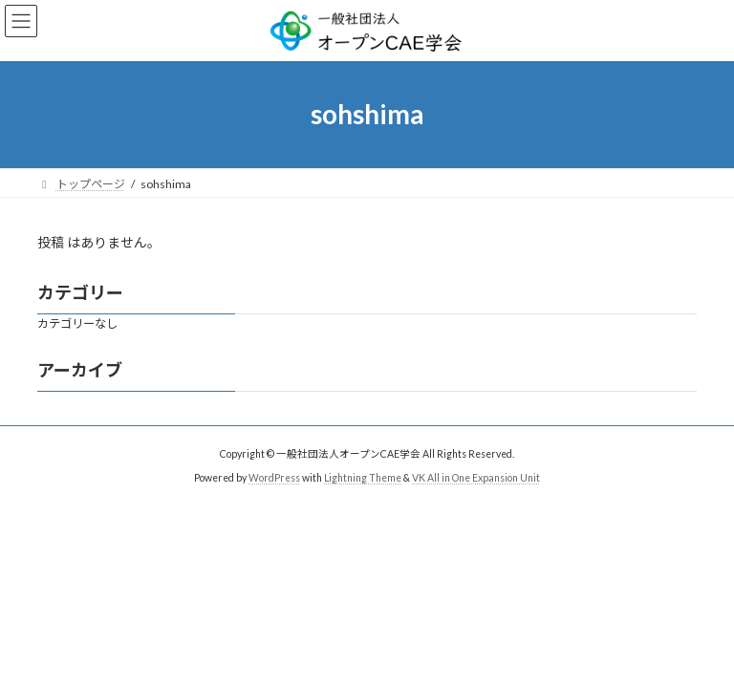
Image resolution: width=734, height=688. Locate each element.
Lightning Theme (362, 478)
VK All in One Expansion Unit (476, 478)
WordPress (274, 478)
